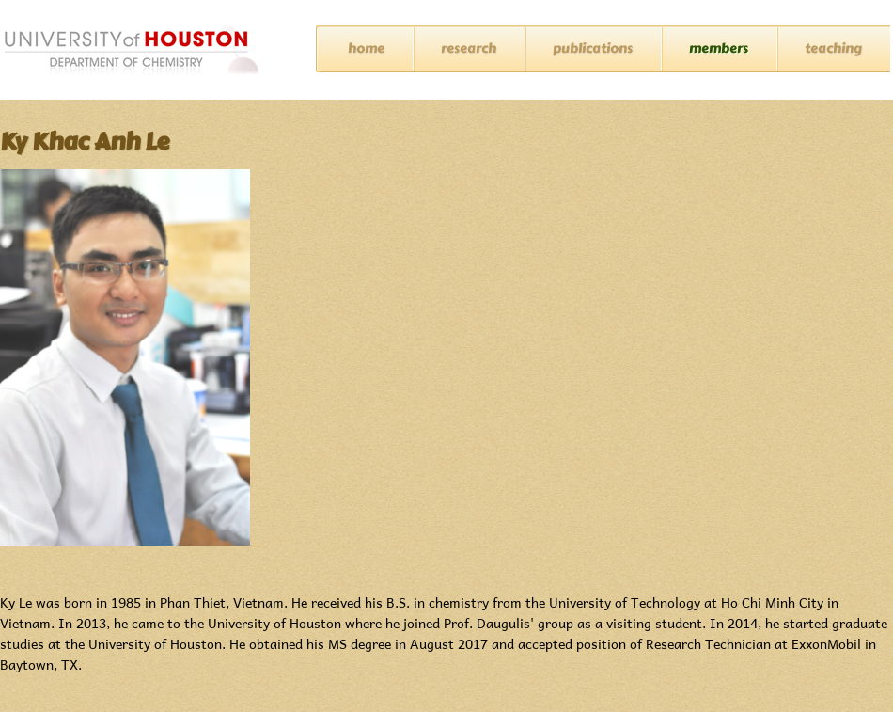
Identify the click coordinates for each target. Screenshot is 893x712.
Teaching (833, 48)
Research (468, 48)
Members (718, 48)
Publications (593, 48)
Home (366, 48)
